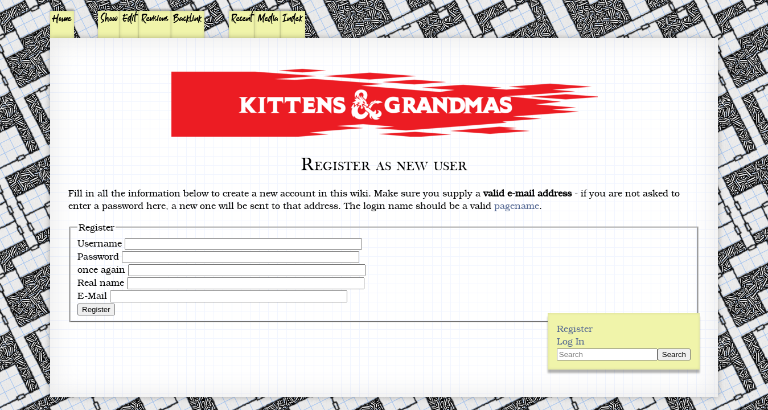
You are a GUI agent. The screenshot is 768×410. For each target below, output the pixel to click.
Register (96, 309)
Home (62, 19)
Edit (129, 19)
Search (674, 354)
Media (268, 19)
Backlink (188, 19)
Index (293, 19)
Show (109, 19)
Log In (571, 341)
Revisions (155, 19)
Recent (242, 19)
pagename (516, 205)
